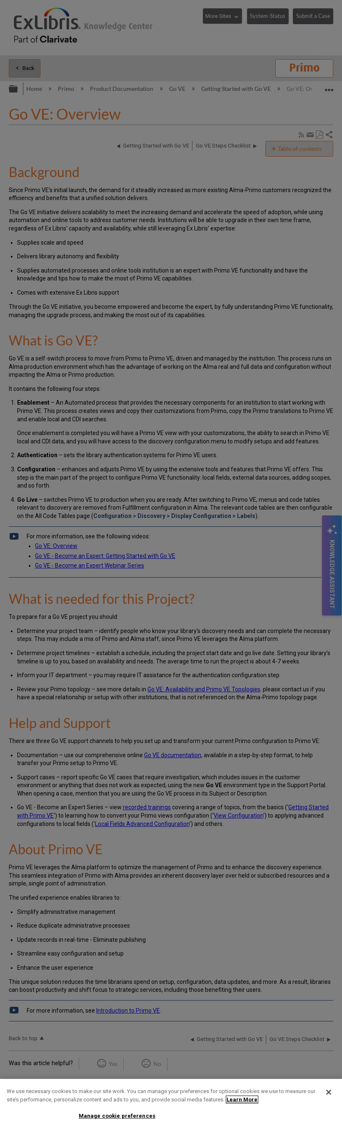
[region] (171, 1105)
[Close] (329, 1092)
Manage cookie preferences (117, 1116)
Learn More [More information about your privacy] (242, 1099)
